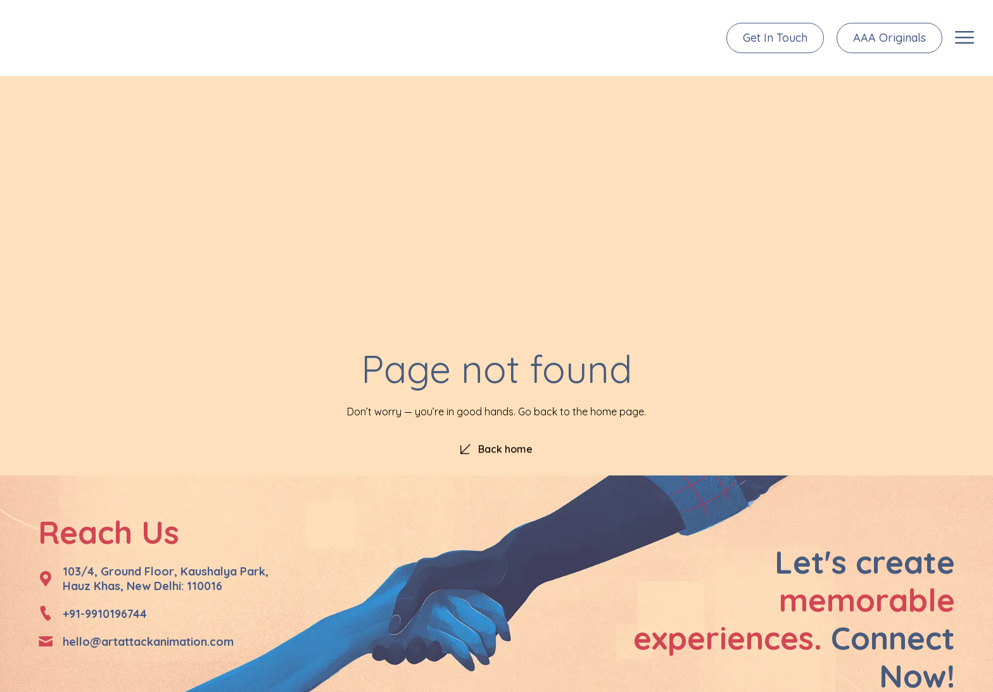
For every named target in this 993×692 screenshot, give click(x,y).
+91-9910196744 (105, 614)
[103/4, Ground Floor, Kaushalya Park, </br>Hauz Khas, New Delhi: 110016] (45, 578)
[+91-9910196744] (45, 613)
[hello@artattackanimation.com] (45, 641)
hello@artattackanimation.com (148, 641)
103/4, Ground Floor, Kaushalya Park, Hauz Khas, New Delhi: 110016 (166, 578)
